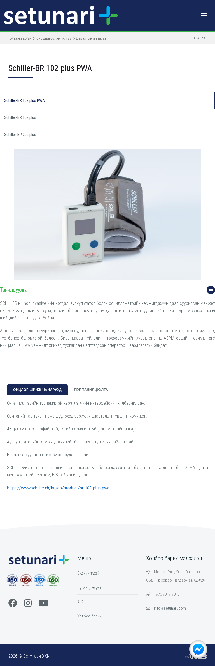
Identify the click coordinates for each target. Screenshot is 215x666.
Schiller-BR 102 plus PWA (24, 100)
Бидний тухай (88, 573)
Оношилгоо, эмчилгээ (54, 38)
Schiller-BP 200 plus (20, 134)
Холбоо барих (89, 616)
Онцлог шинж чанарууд (37, 390)
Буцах (199, 38)
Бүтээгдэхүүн (20, 38)
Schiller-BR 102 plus (20, 117)
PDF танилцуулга (91, 390)
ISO (80, 601)
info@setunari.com (170, 608)
